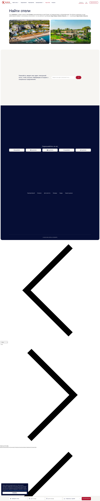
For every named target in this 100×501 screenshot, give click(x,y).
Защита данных (69, 193)
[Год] (6, 344)
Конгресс (39, 193)
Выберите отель (15, 498)
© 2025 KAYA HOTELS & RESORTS (50, 237)
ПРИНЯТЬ (14, 492)
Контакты (94, 2)
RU (86, 2)
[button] (10, 31)
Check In (81, 2)
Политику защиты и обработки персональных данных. (16, 490)
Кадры (61, 193)
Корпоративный (31, 193)
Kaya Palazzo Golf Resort (29, 41)
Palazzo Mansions (70, 41)
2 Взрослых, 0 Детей (70, 498)
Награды (55, 193)
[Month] (4, 342)
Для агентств (47, 193)
